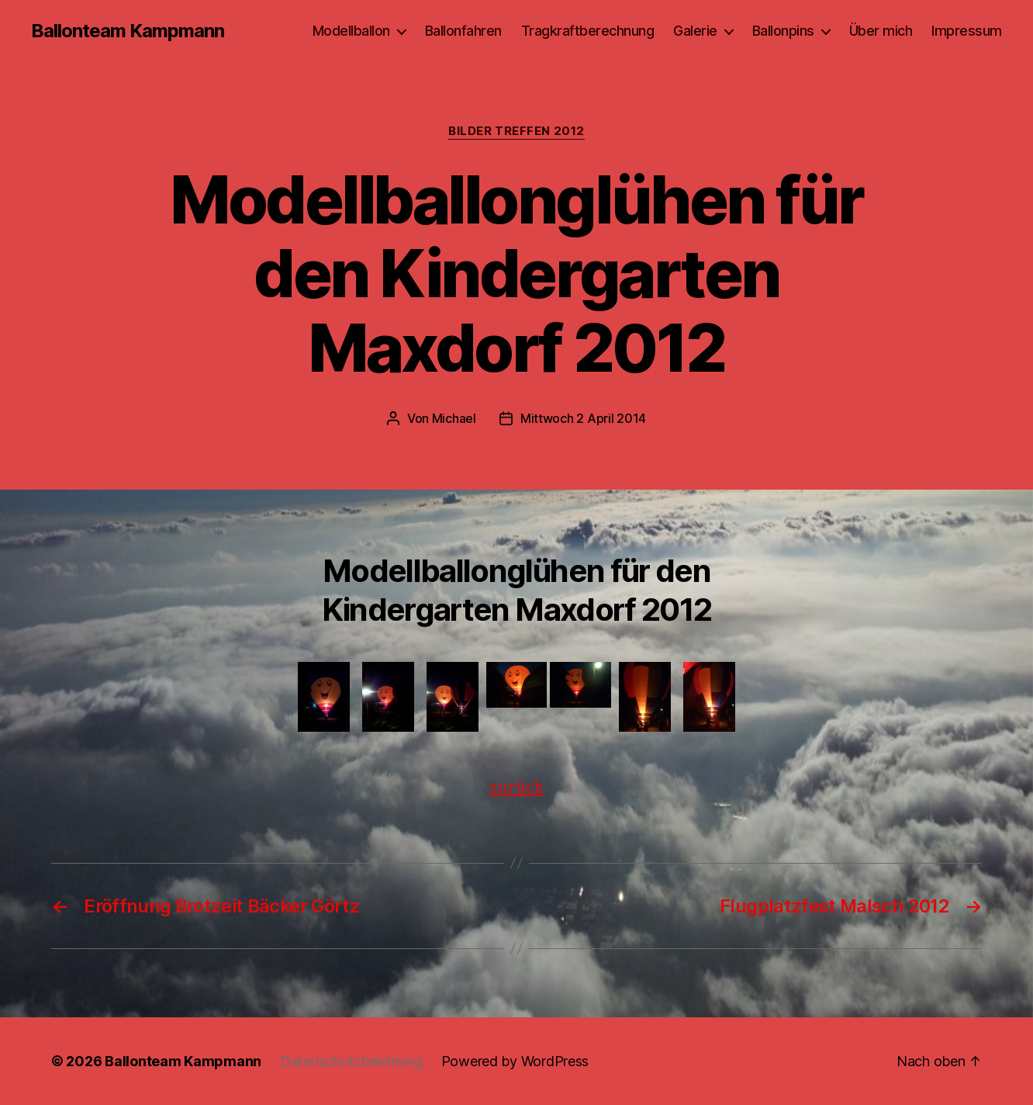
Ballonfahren (463, 31)
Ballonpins (783, 31)
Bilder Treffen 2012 (516, 131)
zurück (516, 788)
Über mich (881, 31)
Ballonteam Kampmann (127, 31)
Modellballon (351, 31)
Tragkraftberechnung (588, 31)
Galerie (695, 31)
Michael (454, 418)
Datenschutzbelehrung (351, 1061)
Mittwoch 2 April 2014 (583, 418)
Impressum (966, 31)
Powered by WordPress (515, 1061)
